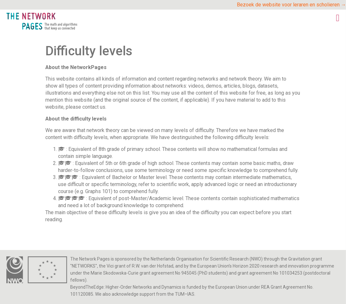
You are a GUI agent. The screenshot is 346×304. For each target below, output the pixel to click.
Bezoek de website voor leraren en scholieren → (291, 5)
